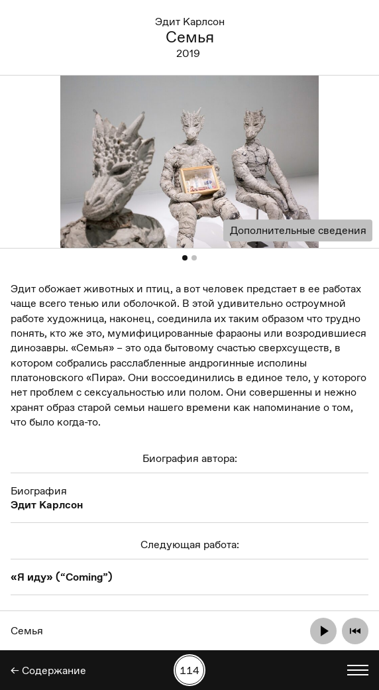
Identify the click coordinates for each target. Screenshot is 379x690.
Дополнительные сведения (298, 230)
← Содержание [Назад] (48, 670)
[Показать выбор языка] (357, 670)
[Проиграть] (323, 631)
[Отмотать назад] (355, 631)
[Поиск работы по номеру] (189, 670)
